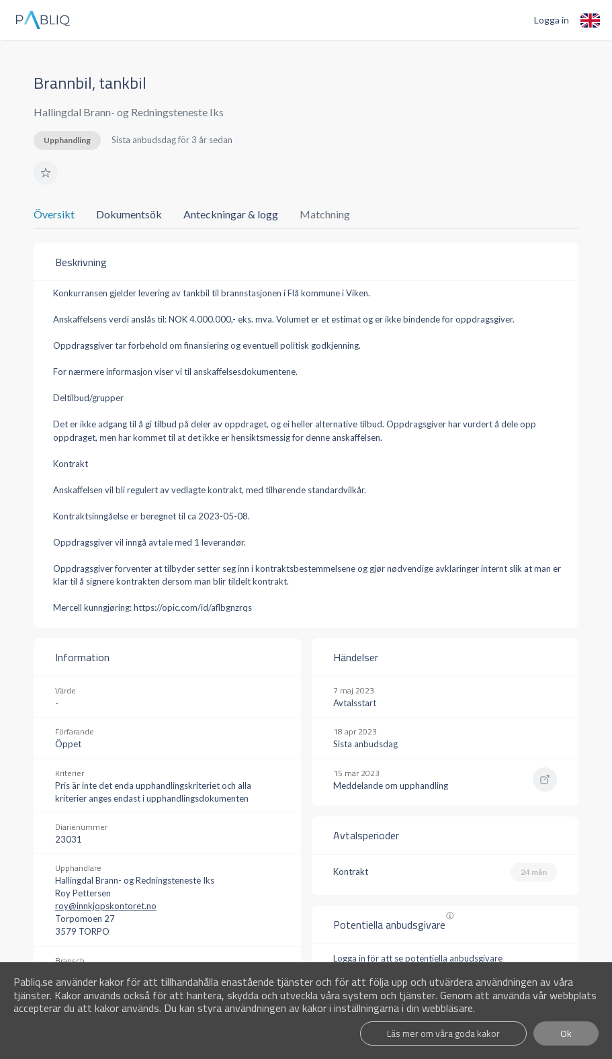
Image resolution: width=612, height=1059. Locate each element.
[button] (46, 173)
